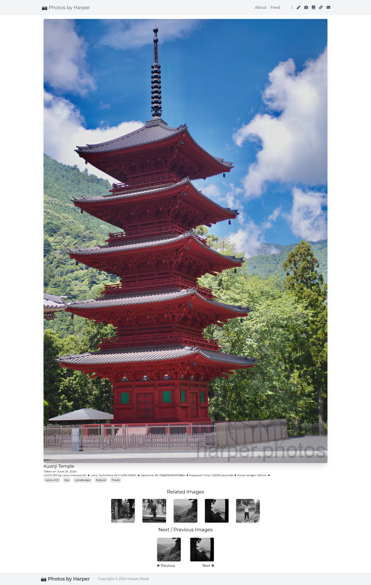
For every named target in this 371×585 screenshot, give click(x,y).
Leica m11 (52, 480)
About (261, 7)
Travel (116, 480)
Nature (101, 480)
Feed (275, 7)
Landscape (82, 480)
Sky (66, 480)
